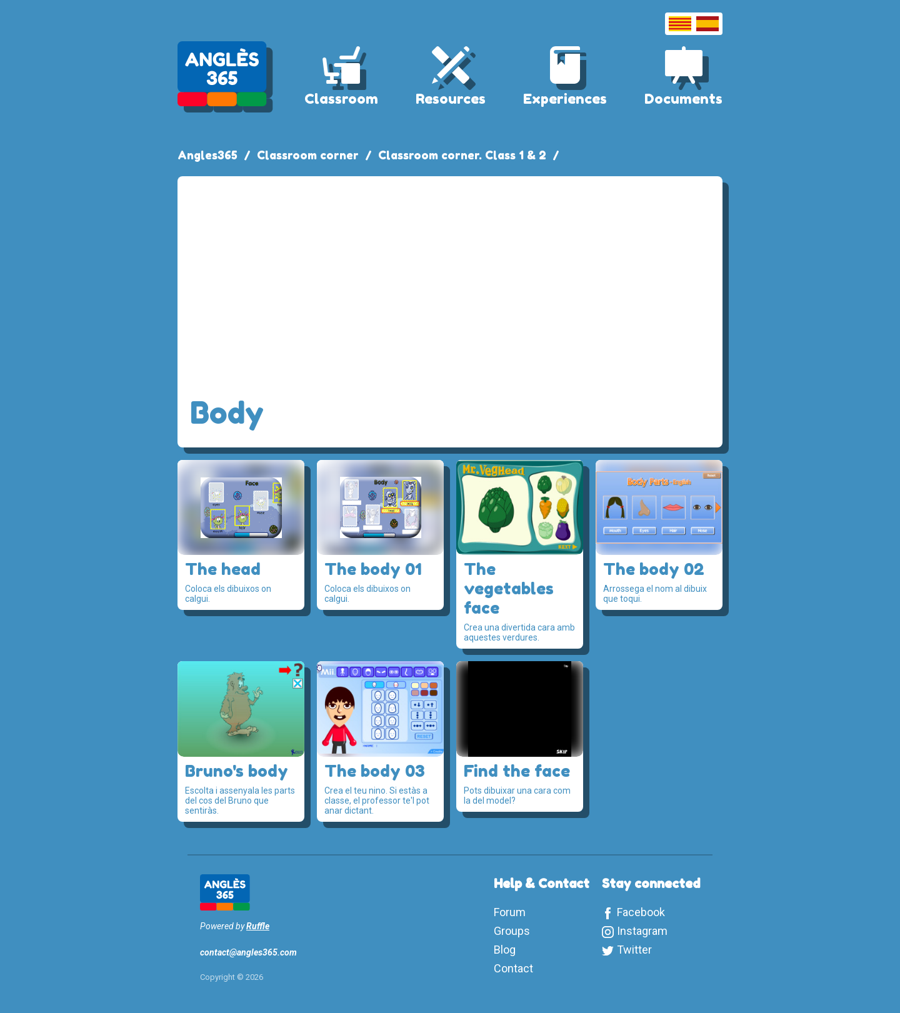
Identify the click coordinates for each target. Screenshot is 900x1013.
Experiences (565, 99)
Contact (513, 968)
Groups (512, 930)
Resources (451, 99)
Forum (510, 912)
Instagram (642, 930)
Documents (683, 99)
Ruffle (257, 926)
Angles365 (208, 155)
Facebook (641, 912)
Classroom (341, 99)
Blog (505, 949)
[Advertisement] (450, 282)
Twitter (634, 949)
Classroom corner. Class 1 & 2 (462, 155)
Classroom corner (308, 155)
